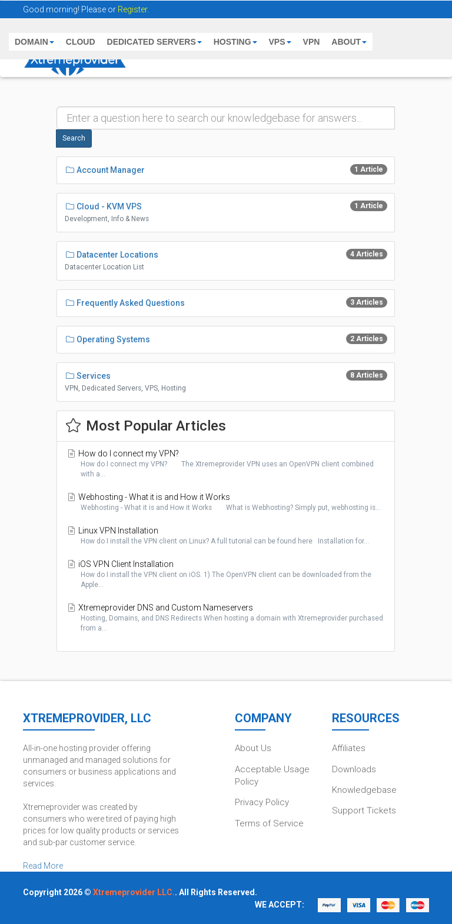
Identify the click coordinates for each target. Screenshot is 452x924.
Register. (133, 9)
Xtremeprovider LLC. (134, 892)
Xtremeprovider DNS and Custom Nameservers (225, 618)
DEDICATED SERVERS (154, 41)
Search (73, 138)
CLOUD (80, 41)
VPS (280, 41)
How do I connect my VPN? (225, 464)
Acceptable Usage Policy (272, 775)
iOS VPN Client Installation (225, 574)
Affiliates (348, 748)
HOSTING (235, 41)
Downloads (354, 769)
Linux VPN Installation (225, 536)
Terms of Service (269, 823)
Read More (43, 865)
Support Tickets (364, 810)
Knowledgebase (364, 790)
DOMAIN (34, 41)
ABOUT (349, 41)
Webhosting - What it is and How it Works (225, 502)
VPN (311, 41)
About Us (253, 748)
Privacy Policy (262, 802)
